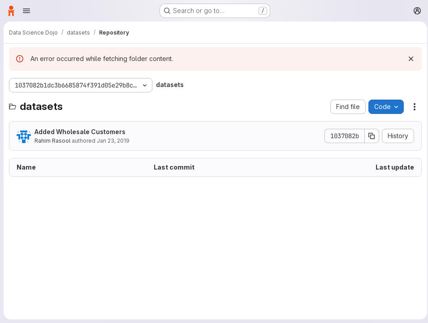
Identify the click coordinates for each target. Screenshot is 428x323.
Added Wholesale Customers (80, 131)
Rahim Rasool (52, 140)
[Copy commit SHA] (369, 136)
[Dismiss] (408, 58)
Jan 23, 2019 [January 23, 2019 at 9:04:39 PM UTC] (113, 140)
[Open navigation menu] (26, 11)
